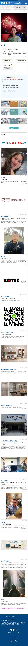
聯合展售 (23, 622)
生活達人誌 (3, 624)
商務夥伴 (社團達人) (19, 624)
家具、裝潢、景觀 (24, 7)
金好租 (14, 622)
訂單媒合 (18, 622)
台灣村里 (2, 625)
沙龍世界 (2, 623)
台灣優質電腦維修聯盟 (10, 624)
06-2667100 (18, 617)
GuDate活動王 (8, 623)
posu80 (13, 619)
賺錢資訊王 (14, 623)
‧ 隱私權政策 (14, 616)
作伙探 (10, 622)
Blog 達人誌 (19, 623)
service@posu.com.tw (7, 620)
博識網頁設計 (5, 622)
